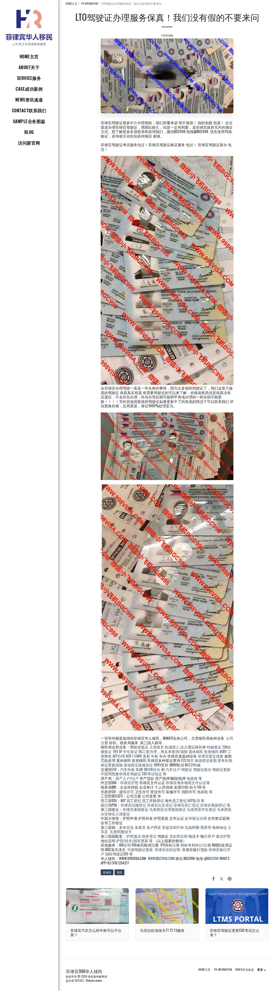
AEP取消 (194, 800)
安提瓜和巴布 (173, 827)
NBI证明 (125, 845)
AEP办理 (119, 756)
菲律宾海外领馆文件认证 (186, 782)
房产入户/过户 (127, 778)
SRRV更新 (161, 764)
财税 (112, 742)
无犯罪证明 (178, 836)
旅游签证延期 (206, 760)
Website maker (94, 980)
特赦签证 (214, 747)
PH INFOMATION (89, 3)
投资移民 (211, 751)
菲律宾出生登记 (160, 805)
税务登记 (149, 836)
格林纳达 (220, 827)
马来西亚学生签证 (201, 809)
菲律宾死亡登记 (186, 805)
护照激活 (133, 836)
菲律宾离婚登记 (213, 805)
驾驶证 (186, 769)
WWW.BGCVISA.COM (161, 858)
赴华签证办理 (196, 818)
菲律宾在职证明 (167, 849)
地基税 (192, 778)
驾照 (119, 872)
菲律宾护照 (129, 782)
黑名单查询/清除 (174, 751)
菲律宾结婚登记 (133, 805)
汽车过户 (173, 769)
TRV (115, 751)
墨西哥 (206, 827)
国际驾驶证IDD (116, 853)
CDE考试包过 (152, 773)
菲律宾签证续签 (210, 756)
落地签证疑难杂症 (138, 764)
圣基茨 (140, 827)
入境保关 (156, 747)
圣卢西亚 (153, 827)
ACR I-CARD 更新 (138, 756)
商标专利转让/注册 (195, 845)
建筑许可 (126, 791)
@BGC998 (211, 858)
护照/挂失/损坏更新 (132, 840)
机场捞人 (172, 747)
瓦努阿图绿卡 (121, 831)
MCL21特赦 (193, 764)
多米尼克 (126, 827)
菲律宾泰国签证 (135, 809)
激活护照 (223, 836)
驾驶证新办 (202, 769)
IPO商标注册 (170, 845)
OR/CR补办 (152, 769)
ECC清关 (187, 760)
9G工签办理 (147, 751)
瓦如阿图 (192, 827)
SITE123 (79, 980)
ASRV (223, 751)
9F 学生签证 (128, 751)
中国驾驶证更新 (140, 849)
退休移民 (196, 751)
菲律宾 (107, 872)
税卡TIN (195, 787)
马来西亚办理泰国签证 (167, 809)
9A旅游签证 (139, 747)
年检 (155, 756)
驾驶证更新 (221, 769)
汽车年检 (127, 769)
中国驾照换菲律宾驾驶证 (121, 773)
